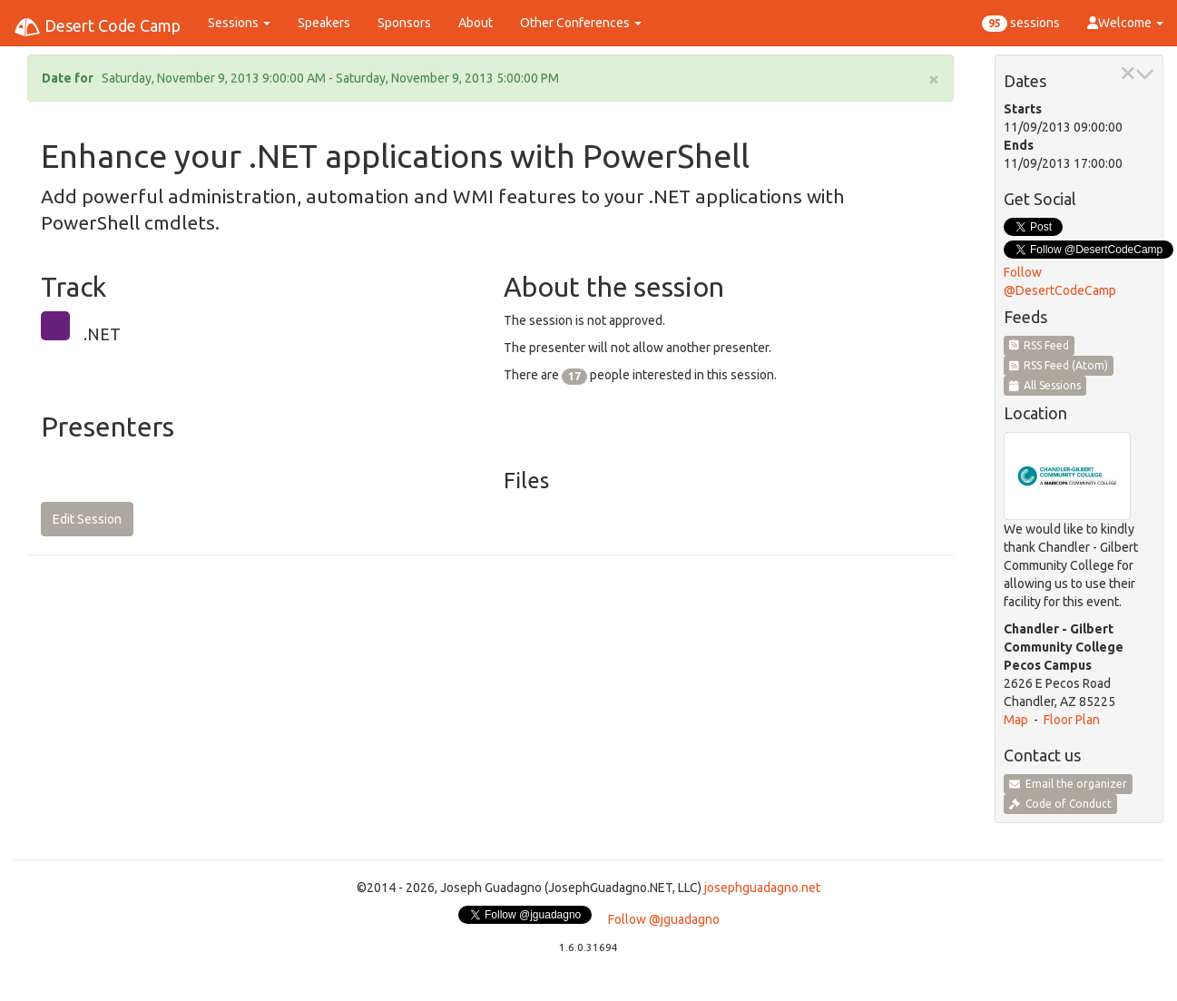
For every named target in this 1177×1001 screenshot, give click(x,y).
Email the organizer (1068, 784)
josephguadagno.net (762, 887)
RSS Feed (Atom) (1059, 365)
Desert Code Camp (97, 27)
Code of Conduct (1060, 804)
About (475, 22)
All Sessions (1045, 385)
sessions (1021, 23)
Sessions (239, 22)
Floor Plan (1072, 719)
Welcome (1125, 22)
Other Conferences (581, 22)
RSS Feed (1039, 345)
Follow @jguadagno (664, 919)
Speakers (324, 22)
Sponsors (404, 22)
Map (1016, 719)
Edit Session (87, 519)
